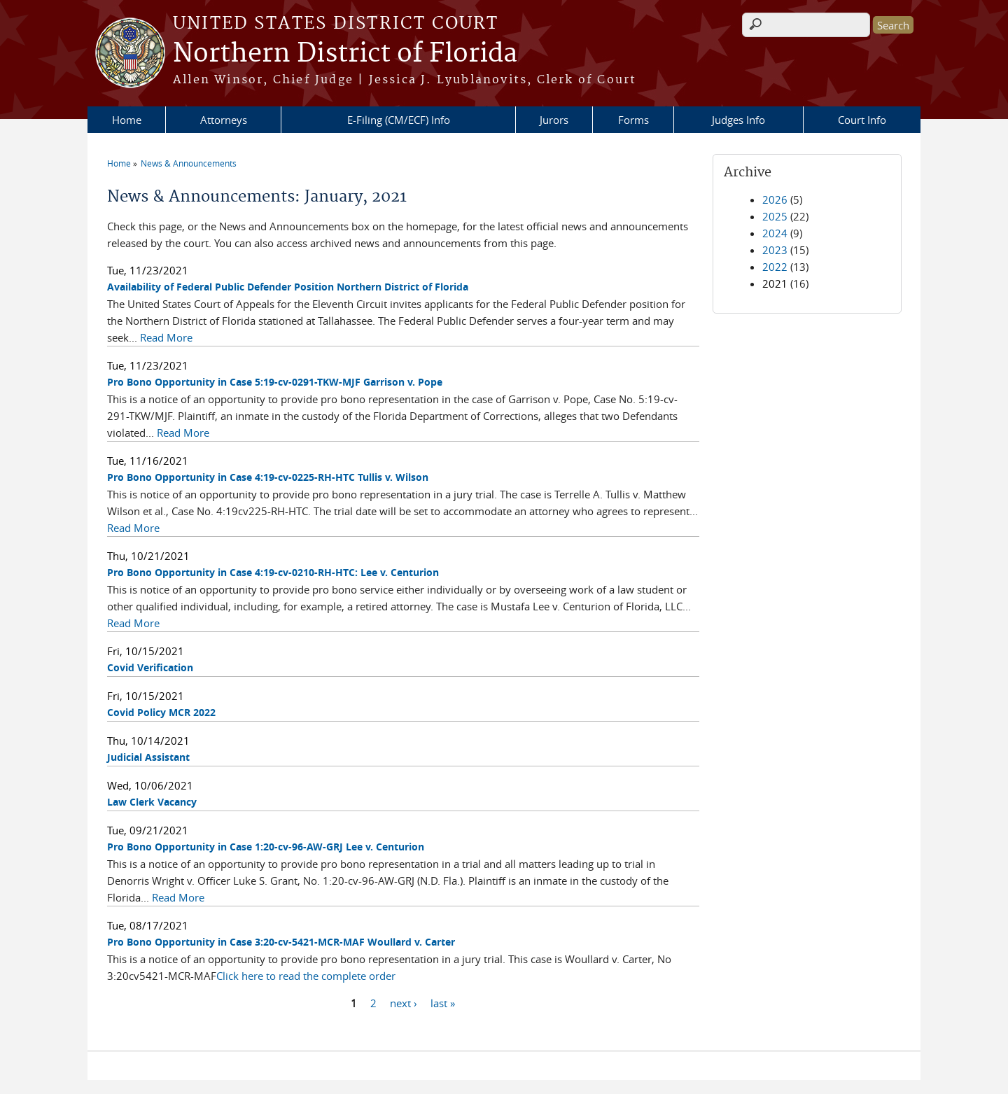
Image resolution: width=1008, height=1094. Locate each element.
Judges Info (738, 120)
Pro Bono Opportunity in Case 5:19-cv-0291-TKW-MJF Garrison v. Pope (274, 381)
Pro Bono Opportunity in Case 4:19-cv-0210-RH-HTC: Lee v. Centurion (273, 572)
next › (403, 1003)
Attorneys (223, 120)
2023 (775, 250)
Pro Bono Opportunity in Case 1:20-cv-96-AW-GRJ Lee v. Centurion (265, 846)
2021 (775, 283)
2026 (775, 199)
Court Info (862, 120)
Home (126, 120)
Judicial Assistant (148, 757)
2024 (775, 233)
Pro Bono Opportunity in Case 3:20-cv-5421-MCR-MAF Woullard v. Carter (281, 941)
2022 (775, 267)
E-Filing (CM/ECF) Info (398, 120)
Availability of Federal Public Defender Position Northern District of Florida (287, 286)
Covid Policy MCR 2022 (161, 712)
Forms (633, 120)
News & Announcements (189, 163)
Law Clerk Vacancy (152, 801)
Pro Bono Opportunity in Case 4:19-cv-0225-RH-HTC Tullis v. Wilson (267, 477)
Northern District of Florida (345, 54)
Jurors (554, 120)
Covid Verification (150, 667)
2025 (775, 216)
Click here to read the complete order (306, 976)
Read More (166, 337)
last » (442, 1003)
